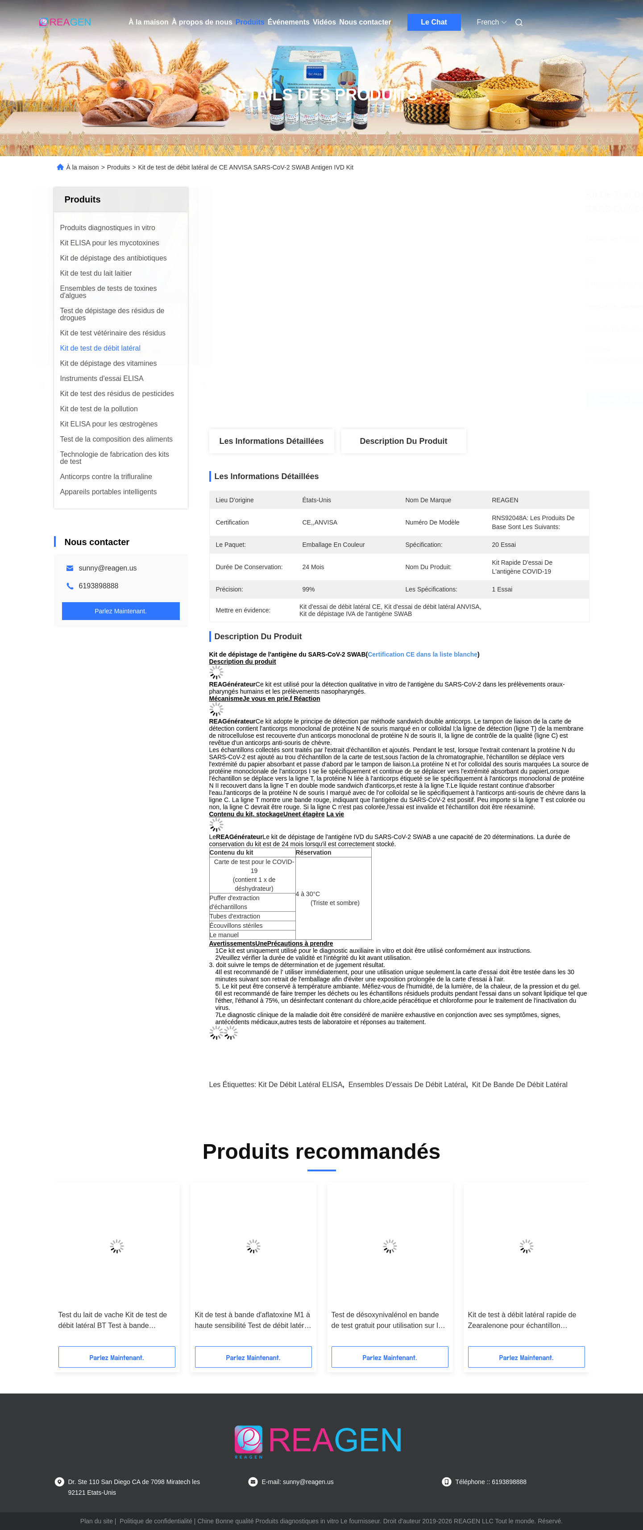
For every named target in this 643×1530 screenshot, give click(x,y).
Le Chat (434, 22)
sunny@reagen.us (108, 568)
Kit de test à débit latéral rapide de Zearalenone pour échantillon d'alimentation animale (522, 1321)
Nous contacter (365, 22)
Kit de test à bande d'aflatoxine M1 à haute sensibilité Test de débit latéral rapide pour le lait (252, 1321)
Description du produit (403, 441)
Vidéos (324, 22)
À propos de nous (202, 22)
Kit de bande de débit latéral (520, 1084)
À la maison (149, 22)
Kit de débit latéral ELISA (300, 1084)
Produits (250, 22)
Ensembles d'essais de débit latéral (407, 1084)
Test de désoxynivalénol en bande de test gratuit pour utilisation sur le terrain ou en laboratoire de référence (387, 1321)
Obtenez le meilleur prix (450, 399)
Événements (289, 22)
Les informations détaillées (271, 441)
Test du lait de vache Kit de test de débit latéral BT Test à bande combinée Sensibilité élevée (112, 1321)
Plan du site (96, 1521)
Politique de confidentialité (156, 1521)
